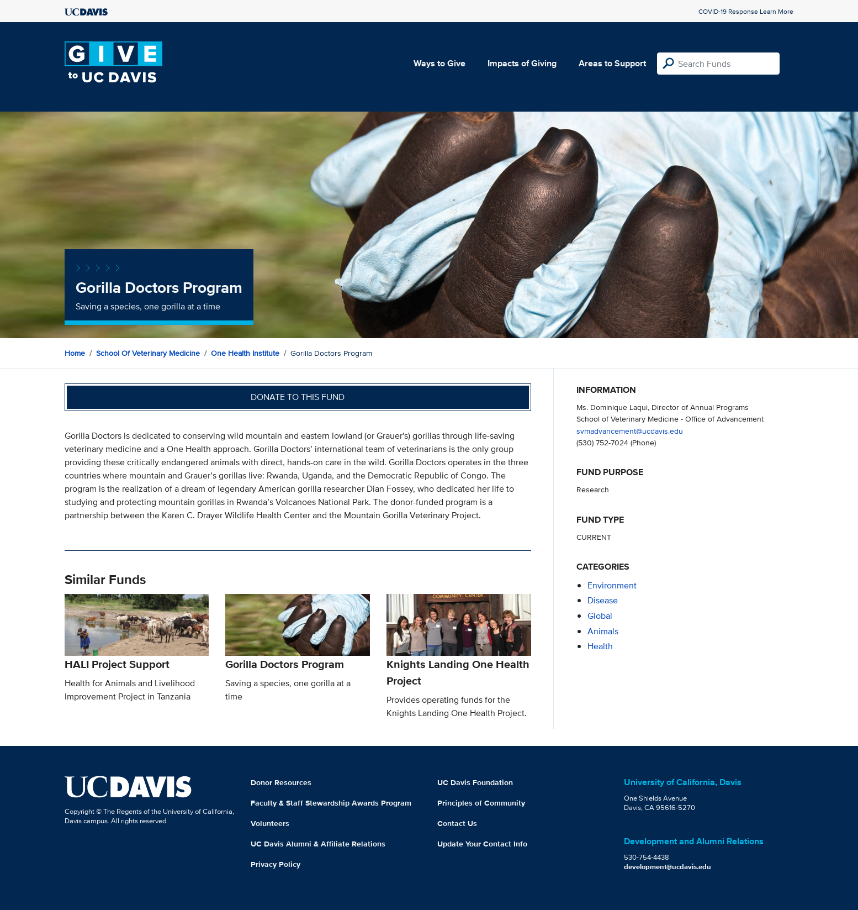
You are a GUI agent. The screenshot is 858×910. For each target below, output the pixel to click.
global (599, 615)
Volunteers (270, 823)
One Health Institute (245, 353)
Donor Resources (281, 782)
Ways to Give (439, 63)
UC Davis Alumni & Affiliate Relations (318, 843)
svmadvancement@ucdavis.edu (629, 430)
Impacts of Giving (522, 63)
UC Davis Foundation (475, 782)
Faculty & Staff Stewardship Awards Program (331, 802)
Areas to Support (612, 63)
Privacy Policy (275, 864)
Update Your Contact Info (482, 843)
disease (602, 600)
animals (602, 631)
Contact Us (457, 823)
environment (612, 585)
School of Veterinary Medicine (148, 353)
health (600, 646)
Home (75, 353)
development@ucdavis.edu (667, 866)
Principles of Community (481, 802)
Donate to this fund (298, 397)
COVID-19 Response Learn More (745, 11)
